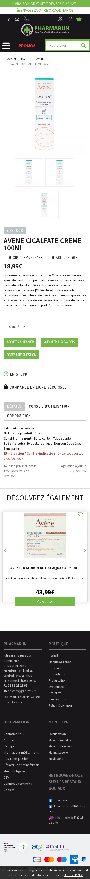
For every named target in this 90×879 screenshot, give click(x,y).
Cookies (9, 790)
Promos (27, 45)
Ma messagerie (58, 753)
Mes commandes (60, 740)
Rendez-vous (57, 699)
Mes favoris (56, 759)
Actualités (55, 693)
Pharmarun (59, 800)
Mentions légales (14, 771)
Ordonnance (57, 687)
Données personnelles (18, 784)
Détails (14, 406)
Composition (19, 416)
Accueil (12, 59)
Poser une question (21, 355)
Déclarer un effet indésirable (21, 765)
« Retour (14, 230)
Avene (40, 59)
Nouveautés (56, 668)
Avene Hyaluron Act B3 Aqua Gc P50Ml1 (45, 568)
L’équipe (9, 746)
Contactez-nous (14, 734)
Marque (26, 59)
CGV (6, 777)
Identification (57, 734)
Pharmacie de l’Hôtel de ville (67, 808)
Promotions (57, 674)
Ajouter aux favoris (59, 342)
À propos (9, 740)
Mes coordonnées (60, 746)
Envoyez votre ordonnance (45, 10)
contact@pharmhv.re (20, 691)
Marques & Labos (60, 662)
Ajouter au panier (20, 342)
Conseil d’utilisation (49, 406)
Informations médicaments (21, 753)
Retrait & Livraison (61, 705)
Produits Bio (57, 681)
